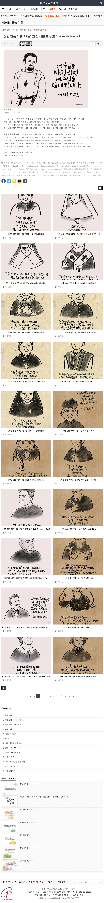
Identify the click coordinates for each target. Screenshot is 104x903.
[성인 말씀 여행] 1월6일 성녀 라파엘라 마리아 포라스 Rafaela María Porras (26, 676)
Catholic (60, 166)
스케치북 (52, 9)
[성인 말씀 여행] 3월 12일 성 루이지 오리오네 (26, 234)
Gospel (21, 169)
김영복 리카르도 (47, 163)
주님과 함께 (7, 715)
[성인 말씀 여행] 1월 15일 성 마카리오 (78, 627)
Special (62, 9)
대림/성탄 (21, 9)
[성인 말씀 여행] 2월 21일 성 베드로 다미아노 (26, 332)
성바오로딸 (90, 172)
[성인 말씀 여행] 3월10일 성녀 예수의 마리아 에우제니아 (78, 234)
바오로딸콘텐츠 (56, 172)
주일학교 (45, 175)
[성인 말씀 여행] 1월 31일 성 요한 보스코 (78, 430)
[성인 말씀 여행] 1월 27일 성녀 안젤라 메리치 (78, 480)
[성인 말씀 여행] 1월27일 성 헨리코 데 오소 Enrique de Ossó (26, 529)
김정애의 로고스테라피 (11, 747)
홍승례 (57, 163)
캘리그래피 (91, 163)
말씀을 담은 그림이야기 (12, 724)
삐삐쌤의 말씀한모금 (11, 766)
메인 (11, 9)
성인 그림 (26, 163)
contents (82, 166)
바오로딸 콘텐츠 (29, 172)
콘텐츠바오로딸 (70, 175)
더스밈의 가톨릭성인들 (31, 15)
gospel (15, 169)
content (75, 166)
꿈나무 (89, 169)
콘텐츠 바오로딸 (56, 175)
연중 (43, 9)
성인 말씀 (18, 163)
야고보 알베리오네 (94, 175)
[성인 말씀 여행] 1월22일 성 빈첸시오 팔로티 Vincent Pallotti (26, 578)
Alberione (43, 166)
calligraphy (15, 166)
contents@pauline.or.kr (57, 898)
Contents (90, 166)
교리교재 (82, 169)
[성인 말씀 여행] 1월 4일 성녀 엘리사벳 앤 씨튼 (77, 676)
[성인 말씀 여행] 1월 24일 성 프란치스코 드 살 (78, 529)
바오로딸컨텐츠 (43, 172)
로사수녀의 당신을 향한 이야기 (76, 15)
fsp (31, 169)
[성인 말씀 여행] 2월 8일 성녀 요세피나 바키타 (26, 381)
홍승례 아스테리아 (68, 163)
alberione (52, 166)
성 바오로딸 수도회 (18, 175)
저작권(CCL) (20, 881)
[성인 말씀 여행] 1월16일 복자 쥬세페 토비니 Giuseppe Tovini (26, 627)
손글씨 (22, 166)
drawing (30, 166)
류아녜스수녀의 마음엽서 (12, 743)
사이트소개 (6, 881)
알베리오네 (81, 175)
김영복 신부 (35, 163)
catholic (67, 166)
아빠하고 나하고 (9, 729)
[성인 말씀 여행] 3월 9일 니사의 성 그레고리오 (78, 283)
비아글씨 (6, 738)
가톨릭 (70, 169)
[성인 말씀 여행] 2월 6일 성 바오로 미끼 (78, 381)
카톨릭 (64, 169)
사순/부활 (33, 9)
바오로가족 (97, 169)
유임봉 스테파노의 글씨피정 (13, 720)
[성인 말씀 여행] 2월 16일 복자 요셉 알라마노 (78, 332)
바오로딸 (4, 172)
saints (36, 166)
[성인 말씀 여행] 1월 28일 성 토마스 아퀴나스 (26, 480)
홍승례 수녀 (81, 163)
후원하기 (72, 9)
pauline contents (54, 169)
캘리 (7, 166)
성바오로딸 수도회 (34, 175)
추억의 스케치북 (9, 771)
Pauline (43, 169)
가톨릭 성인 (8, 163)
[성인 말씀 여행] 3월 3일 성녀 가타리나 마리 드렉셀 (26, 283)
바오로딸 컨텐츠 (15, 172)
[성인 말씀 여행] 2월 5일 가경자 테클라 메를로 (26, 430)
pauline (36, 169)
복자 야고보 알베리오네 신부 (74, 172)
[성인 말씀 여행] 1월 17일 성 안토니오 (78, 578)
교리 (76, 169)
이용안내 (61, 881)
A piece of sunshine (10, 734)
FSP (27, 169)
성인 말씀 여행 (52, 15)
